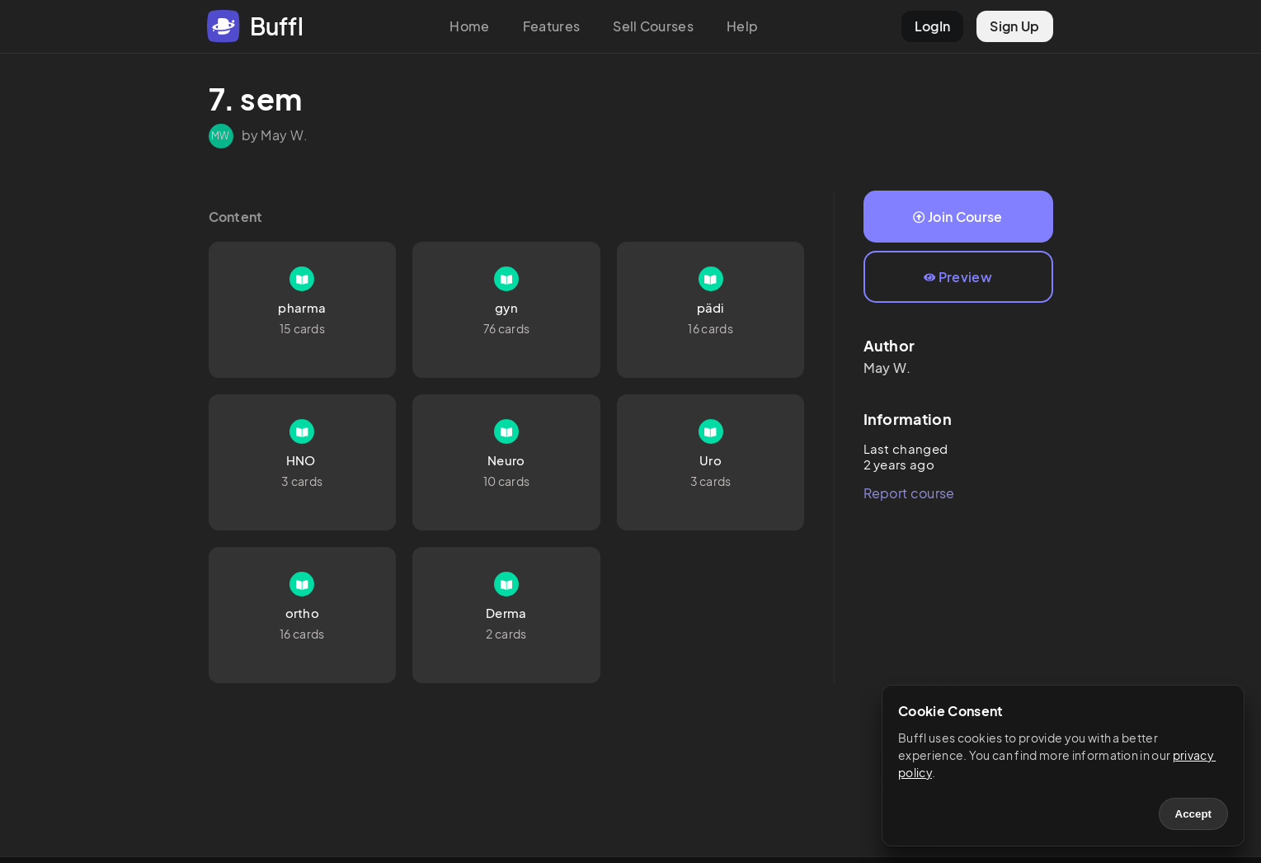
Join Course (957, 216)
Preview (958, 276)
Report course (909, 493)
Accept (1193, 814)
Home (469, 26)
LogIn (933, 26)
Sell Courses (653, 26)
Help (742, 26)
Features (552, 26)
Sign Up (1014, 26)
